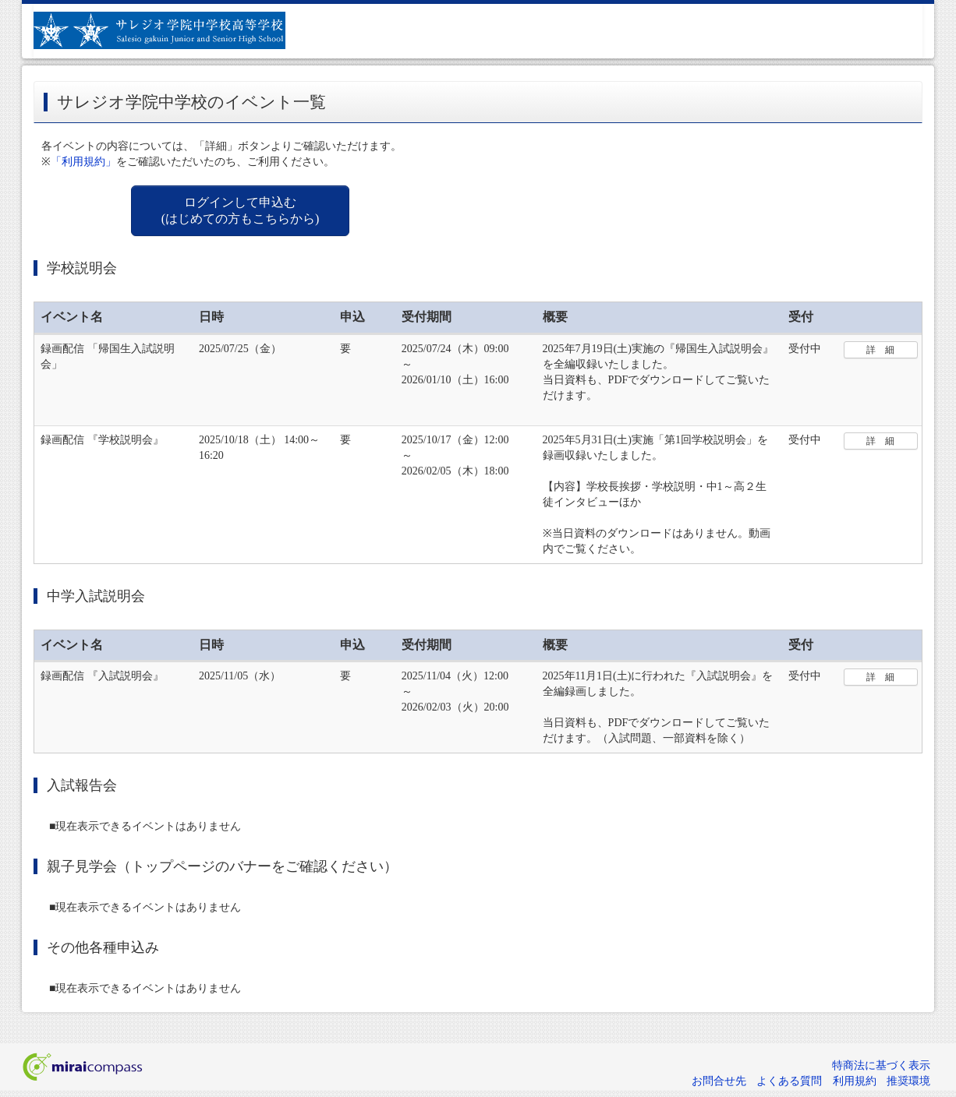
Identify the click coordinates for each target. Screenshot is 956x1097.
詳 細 (880, 349)
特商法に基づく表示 (881, 1065)
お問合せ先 (719, 1081)
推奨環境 (908, 1081)
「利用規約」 (83, 162)
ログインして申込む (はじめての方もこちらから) (240, 210)
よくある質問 (789, 1081)
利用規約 (854, 1081)
